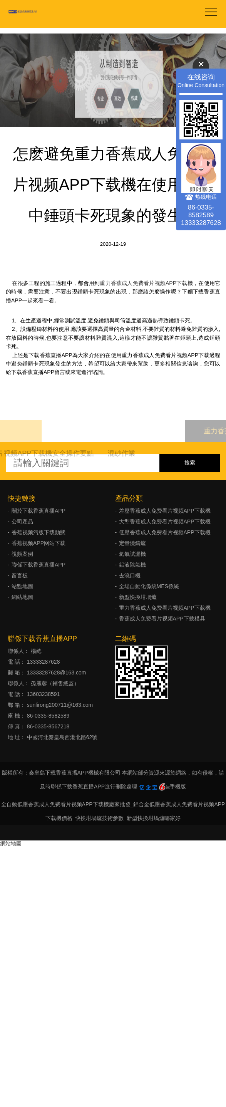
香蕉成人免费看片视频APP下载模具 (162, 619)
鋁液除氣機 (132, 565)
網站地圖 (22, 597)
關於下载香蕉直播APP (38, 511)
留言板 (20, 575)
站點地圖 (22, 586)
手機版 (178, 786)
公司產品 (22, 521)
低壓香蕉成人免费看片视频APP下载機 (165, 532)
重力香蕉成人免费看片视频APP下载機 (146, 283)
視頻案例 (22, 554)
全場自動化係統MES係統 (149, 586)
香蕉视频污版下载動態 (38, 532)
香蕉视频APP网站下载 (38, 543)
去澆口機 (130, 575)
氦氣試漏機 (132, 554)
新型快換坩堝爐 (138, 597)
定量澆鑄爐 (132, 543)
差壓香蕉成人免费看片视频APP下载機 (165, 511)
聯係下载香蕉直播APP (38, 565)
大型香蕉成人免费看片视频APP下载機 (165, 521)
